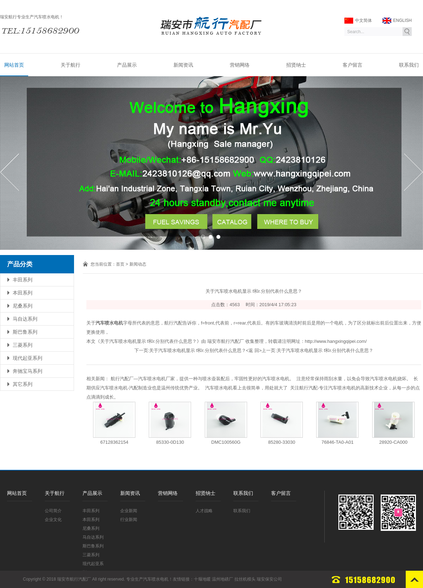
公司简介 (53, 510)
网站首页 (14, 65)
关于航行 (70, 65)
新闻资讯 (183, 65)
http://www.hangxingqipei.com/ (336, 341)
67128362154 (114, 442)
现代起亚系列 (27, 358)
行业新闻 (128, 519)
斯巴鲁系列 (25, 332)
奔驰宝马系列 (27, 371)
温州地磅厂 (222, 579)
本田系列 (22, 293)
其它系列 (22, 384)
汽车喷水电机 (155, 579)
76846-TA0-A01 (337, 442)
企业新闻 (128, 510)
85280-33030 (281, 442)
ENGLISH (397, 21)
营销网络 (240, 65)
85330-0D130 (170, 442)
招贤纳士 (296, 65)
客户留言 (352, 65)
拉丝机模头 (245, 579)
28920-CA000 (393, 442)
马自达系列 (25, 319)
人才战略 (204, 510)
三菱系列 (22, 345)
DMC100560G (225, 442)
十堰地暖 (202, 579)
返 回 (254, 350)
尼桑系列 (22, 306)
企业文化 (53, 519)
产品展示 (127, 65)
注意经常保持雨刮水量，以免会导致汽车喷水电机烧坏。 (353, 378)
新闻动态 (137, 264)
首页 (120, 264)
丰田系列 (22, 280)
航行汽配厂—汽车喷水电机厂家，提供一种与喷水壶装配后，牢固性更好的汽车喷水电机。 (202, 378)
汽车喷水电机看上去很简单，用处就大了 (246, 387)
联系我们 (409, 65)
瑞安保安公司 (269, 579)
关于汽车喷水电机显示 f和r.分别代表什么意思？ (197, 350)
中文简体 (358, 21)
